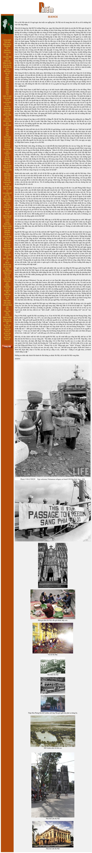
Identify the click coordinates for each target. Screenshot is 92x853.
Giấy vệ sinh (7, 96)
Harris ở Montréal (7, 144)
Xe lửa (7, 157)
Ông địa (7, 159)
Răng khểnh (7, 199)
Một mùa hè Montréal (7, 45)
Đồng (7, 77)
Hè (7, 48)
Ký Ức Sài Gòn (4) (7, 338)
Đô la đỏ (7, 180)
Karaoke (7, 147)
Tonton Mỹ (7, 108)
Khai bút (7, 205)
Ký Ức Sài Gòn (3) (7, 334)
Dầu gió (7, 178)
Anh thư (7, 119)
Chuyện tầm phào (7, 58)
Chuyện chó (7, 65)
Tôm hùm (7, 176)
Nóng (7, 129)
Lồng (7, 81)
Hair (7, 309)
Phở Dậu (7, 174)
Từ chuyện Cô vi (7, 99)
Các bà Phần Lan (7, 150)
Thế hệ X (7, 50)
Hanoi (7, 79)
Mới (7, 83)
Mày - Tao (7, 197)
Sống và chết (7, 63)
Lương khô (7, 182)
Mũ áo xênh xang (7, 115)
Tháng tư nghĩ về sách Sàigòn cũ (7, 165)
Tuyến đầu (7, 111)
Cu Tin (7, 195)
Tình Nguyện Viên (7, 170)
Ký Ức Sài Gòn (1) (7, 326)
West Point (7, 137)
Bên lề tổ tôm (7, 202)
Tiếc (7, 86)
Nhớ (7, 92)
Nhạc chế (7, 211)
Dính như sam (7, 282)
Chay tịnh (7, 311)
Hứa (7, 131)
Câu (7, 133)
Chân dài (7, 141)
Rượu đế (7, 161)
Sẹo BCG (7, 106)
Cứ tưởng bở (7, 193)
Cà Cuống (7, 139)
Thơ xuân (7, 42)
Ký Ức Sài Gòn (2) (7, 330)
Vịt (7, 191)
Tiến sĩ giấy (7, 189)
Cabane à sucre (7, 154)
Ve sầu (7, 213)
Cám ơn (7, 113)
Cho (7, 75)
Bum (7, 135)
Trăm (7, 87)
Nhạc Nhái (7, 228)
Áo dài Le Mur (7, 291)
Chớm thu (7, 61)
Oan (7, 94)
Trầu (7, 90)
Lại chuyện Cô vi (7, 103)
